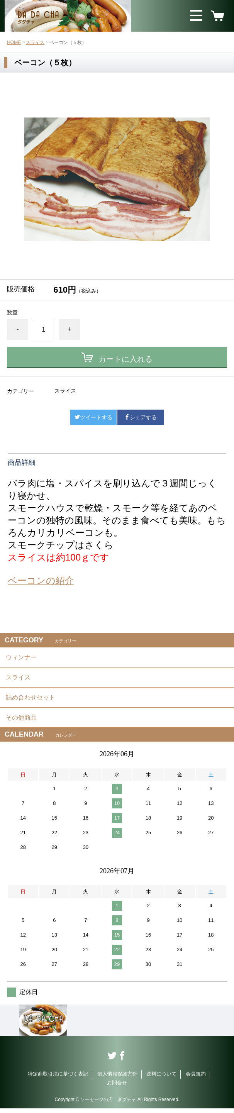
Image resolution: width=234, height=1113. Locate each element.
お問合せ (117, 1087)
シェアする (140, 417)
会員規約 (196, 1078)
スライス (35, 42)
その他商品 (21, 721)
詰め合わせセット (30, 700)
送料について (161, 1078)
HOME (14, 42)
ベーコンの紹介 (41, 580)
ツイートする (93, 417)
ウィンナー (21, 657)
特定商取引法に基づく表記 (58, 1078)
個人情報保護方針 (117, 1078)
